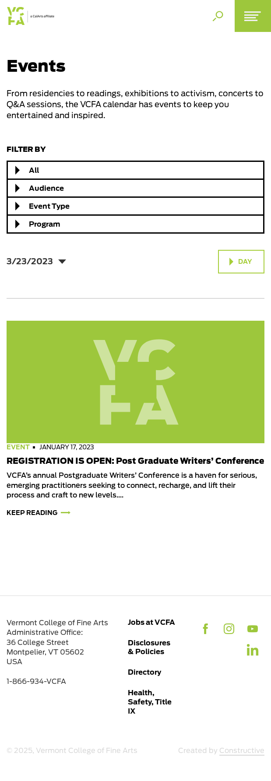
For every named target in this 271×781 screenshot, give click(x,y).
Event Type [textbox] (49, 206)
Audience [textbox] (46, 188)
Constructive (241, 750)
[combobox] (135, 170)
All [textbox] (34, 170)
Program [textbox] (44, 224)
